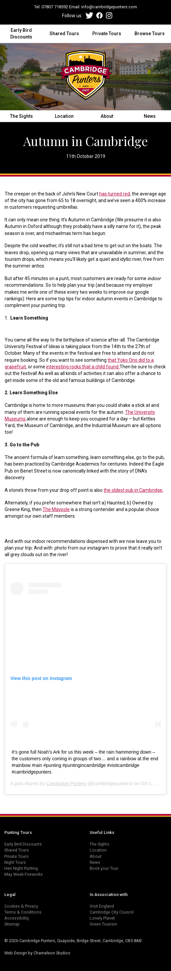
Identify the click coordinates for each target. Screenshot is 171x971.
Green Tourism (103, 924)
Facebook (99, 15)
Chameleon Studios (52, 952)
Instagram (109, 15)
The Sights (21, 116)
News (150, 116)
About (107, 116)
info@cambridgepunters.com (109, 6)
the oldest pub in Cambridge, (133, 490)
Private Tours (106, 33)
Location (64, 116)
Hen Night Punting (21, 868)
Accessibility (16, 918)
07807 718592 (55, 6)
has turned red (114, 193)
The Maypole (56, 509)
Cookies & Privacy (21, 906)
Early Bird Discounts (21, 33)
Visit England (102, 906)
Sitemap (12, 924)
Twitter (89, 15)
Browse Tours (149, 33)
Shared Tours (64, 33)
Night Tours (15, 862)
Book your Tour (104, 868)
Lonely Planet (102, 918)
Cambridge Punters (66, 783)
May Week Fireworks (23, 874)
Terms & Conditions (23, 912)
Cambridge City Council (111, 912)
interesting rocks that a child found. (83, 366)
